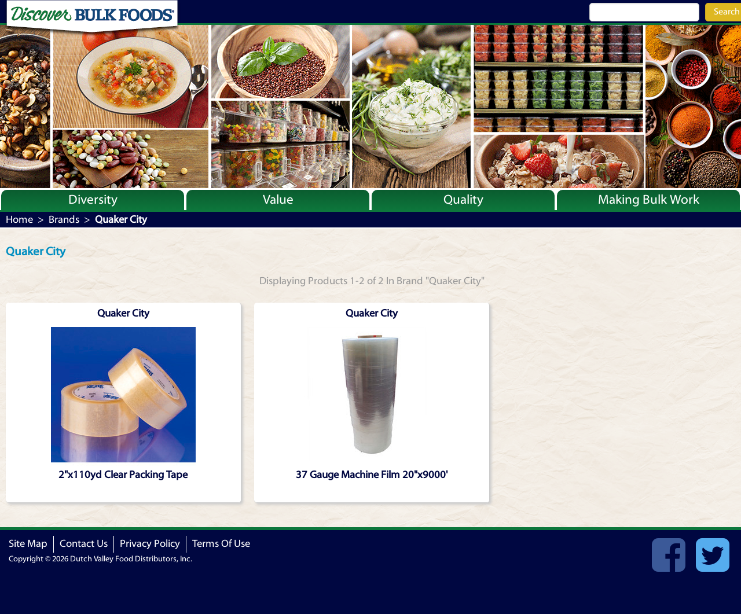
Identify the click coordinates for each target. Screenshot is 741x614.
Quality (463, 199)
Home (19, 220)
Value (278, 199)
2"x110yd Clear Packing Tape (123, 475)
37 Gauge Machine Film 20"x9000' (371, 475)
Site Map (28, 544)
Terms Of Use (221, 544)
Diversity (93, 199)
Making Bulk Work (648, 199)
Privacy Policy (150, 544)
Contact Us (84, 544)
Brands (64, 220)
